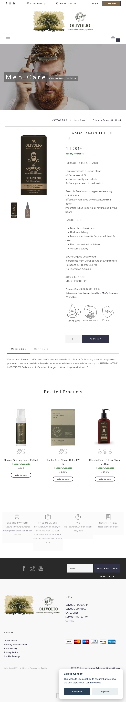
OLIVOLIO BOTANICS (75, 609)
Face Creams (84, 293)
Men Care (79, 120)
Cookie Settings (12, 656)
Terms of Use (10, 640)
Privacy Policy (11, 652)
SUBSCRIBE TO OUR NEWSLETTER (107, 570)
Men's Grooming (110, 293)
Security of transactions (15, 644)
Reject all (105, 691)
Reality (44, 668)
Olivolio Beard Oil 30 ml (107, 120)
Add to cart (21, 475)
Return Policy (10, 648)
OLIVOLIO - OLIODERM (76, 605)
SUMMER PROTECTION (76, 616)
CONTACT (70, 620)
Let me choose (93, 682)
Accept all (77, 691)
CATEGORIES (59, 120)
